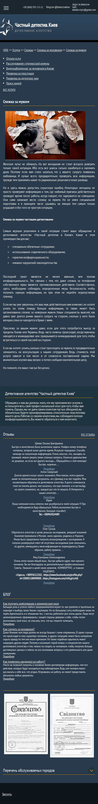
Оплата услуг (13, 58)
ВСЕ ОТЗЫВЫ (88, 434)
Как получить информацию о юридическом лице (31, 603)
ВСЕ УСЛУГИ (9, 90)
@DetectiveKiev (62, 7)
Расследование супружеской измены (27, 63)
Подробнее (49, 468)
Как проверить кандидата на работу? (24, 661)
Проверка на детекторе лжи (22, 78)
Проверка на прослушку (20, 73)
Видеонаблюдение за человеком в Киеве (30, 68)
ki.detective (84, 4)
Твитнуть (7, 794)
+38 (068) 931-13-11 (33, 7)
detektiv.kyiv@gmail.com (84, 10)
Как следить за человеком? (19, 629)
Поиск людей (13, 83)
